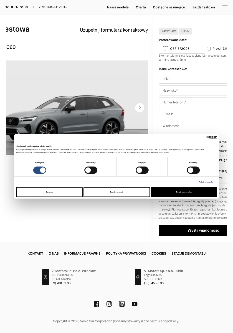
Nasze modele (86, 7)
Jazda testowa (172, 7)
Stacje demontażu (189, 253)
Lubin (185, 31)
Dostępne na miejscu (137, 7)
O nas (54, 253)
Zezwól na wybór (117, 192)
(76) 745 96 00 (154, 283)
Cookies (159, 253)
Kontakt (35, 253)
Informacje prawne (82, 253)
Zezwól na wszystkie (184, 192)
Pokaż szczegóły (206, 182)
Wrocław (169, 31)
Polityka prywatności (126, 253)
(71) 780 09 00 (61, 283)
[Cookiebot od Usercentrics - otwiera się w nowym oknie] (197, 137)
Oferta (109, 7)
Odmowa (49, 192)
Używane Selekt (203, 7)
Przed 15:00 (221, 48)
